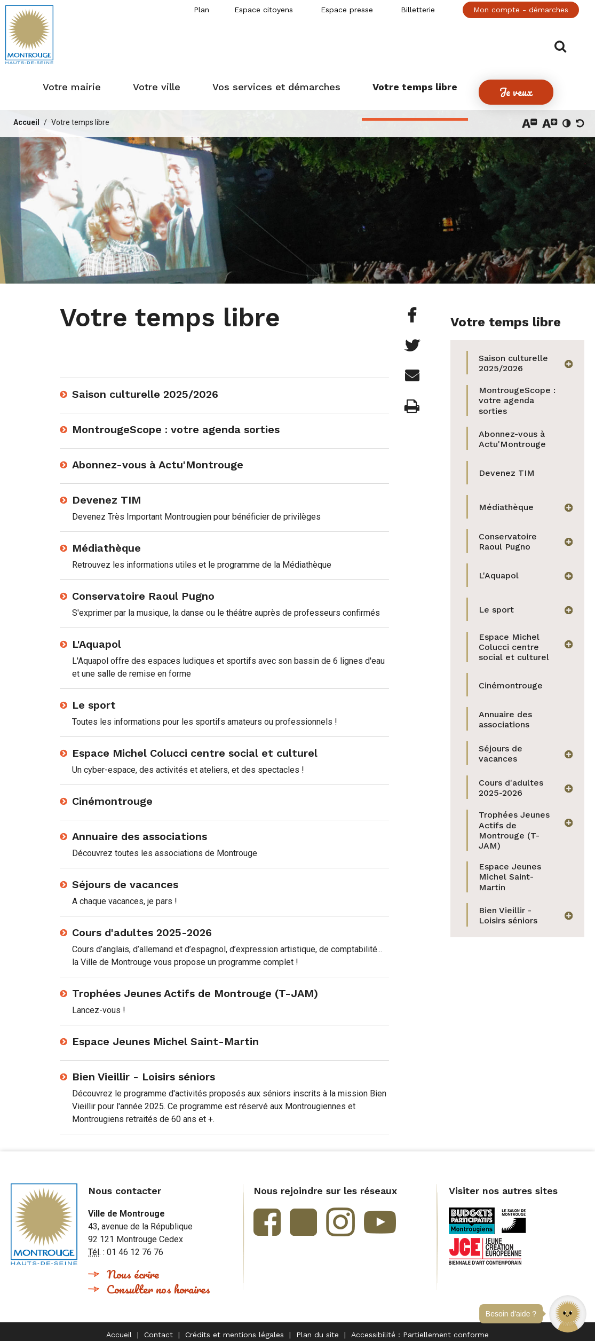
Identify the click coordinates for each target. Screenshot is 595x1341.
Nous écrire (133, 1267)
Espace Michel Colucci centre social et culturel (195, 746)
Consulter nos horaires (158, 1282)
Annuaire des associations (139, 830)
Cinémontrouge (112, 794)
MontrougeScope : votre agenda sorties (176, 423)
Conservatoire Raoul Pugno (143, 589)
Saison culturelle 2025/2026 (145, 387)
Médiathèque (106, 541)
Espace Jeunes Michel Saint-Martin (165, 1035)
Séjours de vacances (125, 878)
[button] (567, 1313)
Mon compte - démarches (520, 9)
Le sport (94, 698)
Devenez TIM (106, 493)
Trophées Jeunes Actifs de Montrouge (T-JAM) (195, 987)
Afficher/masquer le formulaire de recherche (572, 38)
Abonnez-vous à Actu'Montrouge (157, 458)
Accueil (26, 116)
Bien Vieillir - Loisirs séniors (143, 1070)
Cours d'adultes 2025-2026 (142, 926)
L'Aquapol (96, 637)
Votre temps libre (80, 116)
